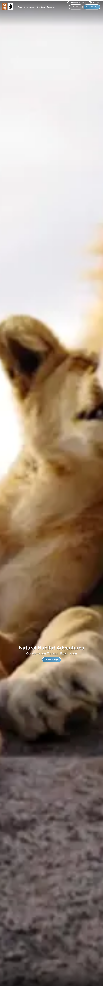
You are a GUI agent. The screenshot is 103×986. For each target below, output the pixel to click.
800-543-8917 (79, 2)
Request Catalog (91, 7)
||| (59, 7)
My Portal (94, 2)
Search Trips (51, 659)
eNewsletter (76, 7)
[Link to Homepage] (7, 7)
